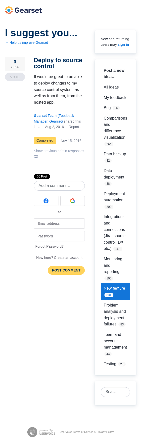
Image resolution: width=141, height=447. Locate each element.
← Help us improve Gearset (26, 43)
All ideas (111, 87)
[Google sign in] (72, 201)
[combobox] (112, 392)
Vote (15, 77)
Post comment (66, 270)
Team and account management (115, 340)
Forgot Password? (49, 246)
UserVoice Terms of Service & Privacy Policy (87, 431)
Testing (110, 364)
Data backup (115, 154)
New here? (59, 258)
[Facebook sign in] (46, 201)
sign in (123, 44)
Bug (107, 108)
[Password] (59, 236)
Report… (76, 127)
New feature (114, 288)
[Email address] (59, 223)
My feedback (115, 97)
